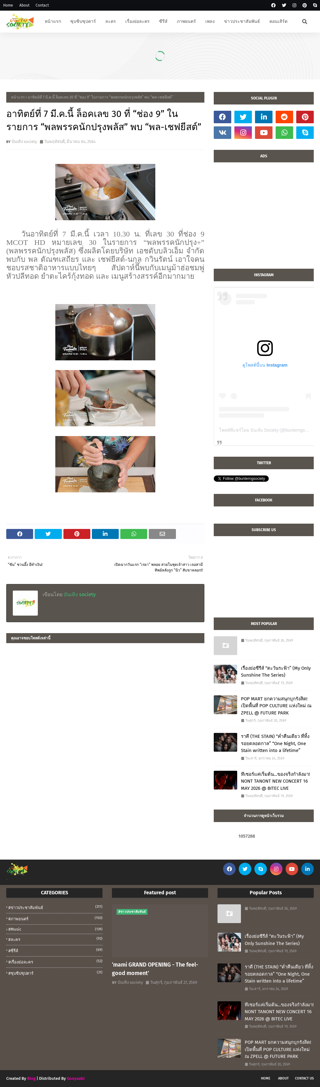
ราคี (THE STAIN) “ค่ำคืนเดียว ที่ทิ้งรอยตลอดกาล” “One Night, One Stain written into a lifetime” (275, 743)
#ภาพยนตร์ (55, 918)
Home (8, 5)
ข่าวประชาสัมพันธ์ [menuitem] (242, 21)
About (24, 5)
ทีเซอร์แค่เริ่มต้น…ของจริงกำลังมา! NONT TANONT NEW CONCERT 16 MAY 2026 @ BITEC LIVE (275, 781)
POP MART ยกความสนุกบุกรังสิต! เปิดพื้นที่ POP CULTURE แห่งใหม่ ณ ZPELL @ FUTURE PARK (276, 706)
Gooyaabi (76, 1078)
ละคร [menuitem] (110, 21)
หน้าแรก (18, 97)
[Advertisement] (264, 219)
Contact (42, 5)
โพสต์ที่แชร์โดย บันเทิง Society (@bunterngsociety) (268, 430)
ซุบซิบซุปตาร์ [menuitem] (83, 21)
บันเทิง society (24, 141)
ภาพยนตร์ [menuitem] (186, 21)
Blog (31, 1078)
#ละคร (55, 939)
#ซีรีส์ (55, 950)
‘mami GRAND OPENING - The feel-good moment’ (155, 969)
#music (55, 929)
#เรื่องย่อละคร (55, 961)
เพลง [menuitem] (210, 21)
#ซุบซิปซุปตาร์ (55, 973)
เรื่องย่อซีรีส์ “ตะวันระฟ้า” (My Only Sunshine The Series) (276, 671)
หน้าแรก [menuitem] (53, 21)
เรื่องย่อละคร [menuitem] (137, 21)
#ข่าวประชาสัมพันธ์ (55, 907)
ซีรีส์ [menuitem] (163, 21)
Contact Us (304, 1078)
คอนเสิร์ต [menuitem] (278, 21)
